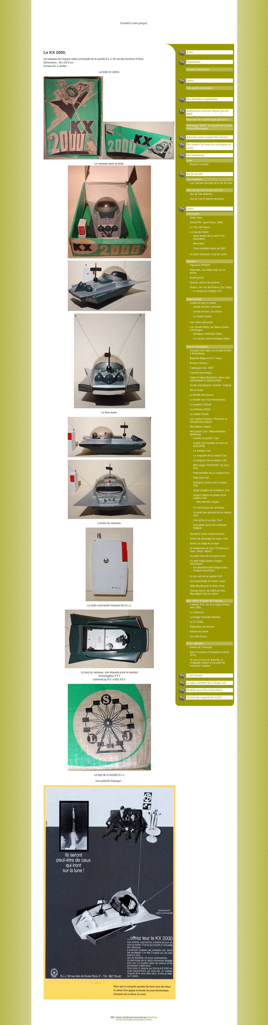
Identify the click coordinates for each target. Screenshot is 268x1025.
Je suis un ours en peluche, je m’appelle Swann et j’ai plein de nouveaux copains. (207, 662)
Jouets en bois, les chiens (207, 311)
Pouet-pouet (197, 277)
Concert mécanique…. (202, 372)
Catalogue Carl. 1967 (202, 367)
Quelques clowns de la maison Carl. (210, 484)
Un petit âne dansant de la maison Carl (212, 514)
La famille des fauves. (202, 394)
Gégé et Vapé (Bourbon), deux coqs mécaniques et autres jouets (210, 379)
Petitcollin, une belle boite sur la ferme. (207, 271)
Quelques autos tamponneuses (207, 533)
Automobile (193, 213)
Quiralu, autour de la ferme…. (206, 282)
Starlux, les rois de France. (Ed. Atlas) (211, 287)
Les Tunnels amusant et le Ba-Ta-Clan (211, 183)
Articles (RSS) (122, 1020)
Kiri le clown (196, 390)
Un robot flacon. (199, 636)
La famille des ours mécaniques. (208, 399)
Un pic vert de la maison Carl (206, 576)
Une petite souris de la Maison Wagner (210, 526)
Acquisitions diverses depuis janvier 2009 (207, 112)
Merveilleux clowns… (202, 426)
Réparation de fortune (202, 626)
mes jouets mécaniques (200, 88)
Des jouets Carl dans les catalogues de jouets (208, 146)
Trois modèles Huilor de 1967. (210, 248)
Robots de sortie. (199, 631)
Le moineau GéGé (200, 409)
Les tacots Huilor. (199, 232)
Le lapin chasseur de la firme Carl (206, 682)
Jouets (190, 80)
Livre (189, 160)
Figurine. (191, 261)
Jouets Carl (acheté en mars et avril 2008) (210, 444)
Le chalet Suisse (202, 316)
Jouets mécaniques (197, 346)
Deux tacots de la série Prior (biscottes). (209, 237)
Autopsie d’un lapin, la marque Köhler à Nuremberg (211, 352)
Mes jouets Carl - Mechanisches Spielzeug (208, 433)
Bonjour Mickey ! (199, 363)
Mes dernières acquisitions (202, 99)
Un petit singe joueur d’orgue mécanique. (206, 562)
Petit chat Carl (201, 477)
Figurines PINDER (200, 265)
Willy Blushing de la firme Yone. (207, 585)
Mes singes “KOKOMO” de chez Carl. (211, 467)
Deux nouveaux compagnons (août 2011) (209, 653)
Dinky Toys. (196, 217)
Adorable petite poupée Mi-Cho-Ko (207, 137)
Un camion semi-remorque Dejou (211, 338)
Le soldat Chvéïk (199, 414)
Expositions (193, 61)
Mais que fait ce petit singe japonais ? (207, 119)
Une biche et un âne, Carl (207, 520)
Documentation (195, 155)
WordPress (152, 1017)
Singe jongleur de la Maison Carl (211, 490)
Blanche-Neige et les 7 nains (206, 358)
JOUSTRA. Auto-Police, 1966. (206, 222)
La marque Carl (202, 450)
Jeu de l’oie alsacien (201, 194)
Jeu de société (194, 174)
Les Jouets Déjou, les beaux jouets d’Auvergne (209, 328)
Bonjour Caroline (199, 164)
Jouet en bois (194, 299)
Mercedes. (199, 243)
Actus (189, 52)
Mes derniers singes (208, 501)
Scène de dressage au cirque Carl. (209, 538)
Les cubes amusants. (202, 322)
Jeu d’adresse (194, 179)
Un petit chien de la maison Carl (207, 556)
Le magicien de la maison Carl (210, 455)
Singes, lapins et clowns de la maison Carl (209, 497)
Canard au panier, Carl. (206, 438)
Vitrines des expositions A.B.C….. (206, 697)
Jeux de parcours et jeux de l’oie (205, 190)
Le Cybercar (197, 612)
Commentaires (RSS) (142, 1020)
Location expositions (198, 69)
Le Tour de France (200, 227)
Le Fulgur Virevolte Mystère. (205, 617)
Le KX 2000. (197, 621)
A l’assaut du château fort (207, 291)
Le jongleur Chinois (200, 404)
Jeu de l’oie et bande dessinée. (207, 198)
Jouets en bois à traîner (203, 303)
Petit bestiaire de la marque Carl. (211, 472)
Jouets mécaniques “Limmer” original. (211, 385)
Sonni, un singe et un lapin (204, 543)
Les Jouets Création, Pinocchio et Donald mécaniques (208, 420)
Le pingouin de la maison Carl (210, 460)
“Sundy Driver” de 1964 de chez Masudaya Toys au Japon (207, 592)
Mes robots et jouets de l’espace (205, 600)
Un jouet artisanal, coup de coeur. (208, 254)
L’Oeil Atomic (194, 675)
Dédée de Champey (201, 647)
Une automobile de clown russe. (208, 581)
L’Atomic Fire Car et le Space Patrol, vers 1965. (210, 606)
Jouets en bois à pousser (207, 306)
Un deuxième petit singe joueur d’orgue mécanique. (210, 569)
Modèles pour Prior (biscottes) (204, 690)
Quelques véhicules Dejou (207, 333)
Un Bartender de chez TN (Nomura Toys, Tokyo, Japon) (209, 550)
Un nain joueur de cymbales (208, 507)
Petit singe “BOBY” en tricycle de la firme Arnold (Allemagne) (209, 127)
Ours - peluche (195, 643)
